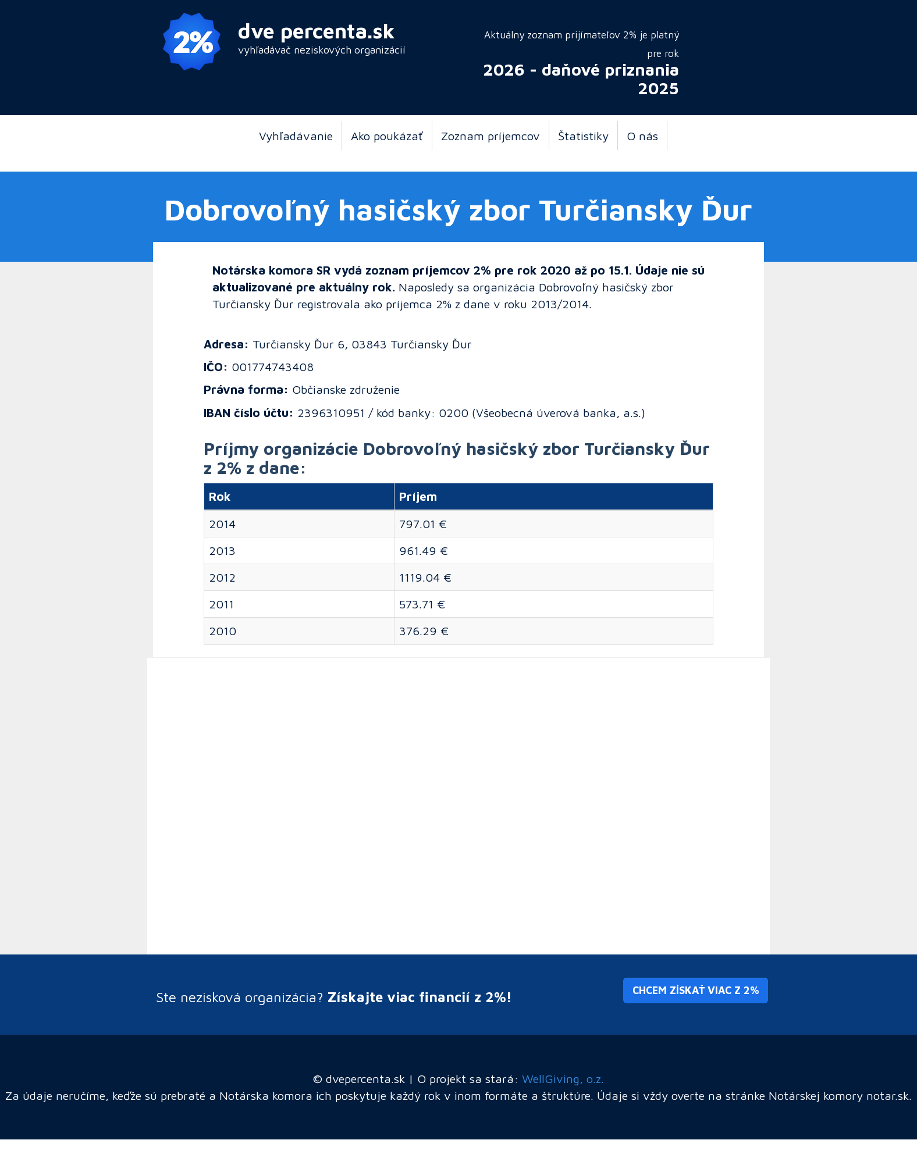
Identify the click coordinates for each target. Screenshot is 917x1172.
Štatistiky (583, 136)
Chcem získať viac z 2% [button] (695, 990)
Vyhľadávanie (296, 136)
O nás (642, 136)
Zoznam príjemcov (490, 136)
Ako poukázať (387, 136)
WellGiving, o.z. (563, 1078)
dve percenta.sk (316, 30)
